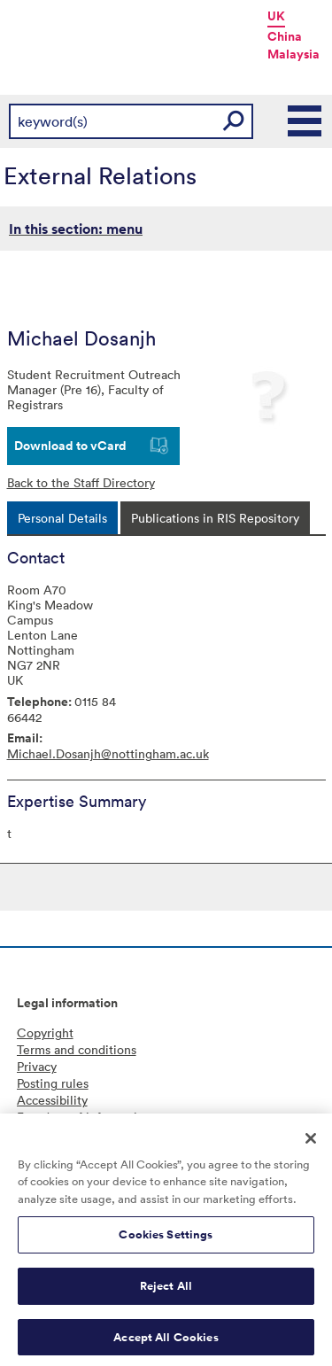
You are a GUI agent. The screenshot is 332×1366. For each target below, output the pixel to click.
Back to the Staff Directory (81, 482)
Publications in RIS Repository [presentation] (215, 517)
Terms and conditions (76, 1049)
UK (276, 16)
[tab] (62, 517)
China (284, 36)
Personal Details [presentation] (62, 517)
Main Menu (305, 121)
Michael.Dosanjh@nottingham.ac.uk (108, 753)
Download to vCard (70, 445)
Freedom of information (84, 1116)
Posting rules (53, 1083)
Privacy (37, 1066)
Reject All (166, 1291)
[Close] (310, 1143)
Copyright (45, 1032)
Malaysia (293, 54)
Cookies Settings (165, 1240)
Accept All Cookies (165, 1342)
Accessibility (52, 1099)
